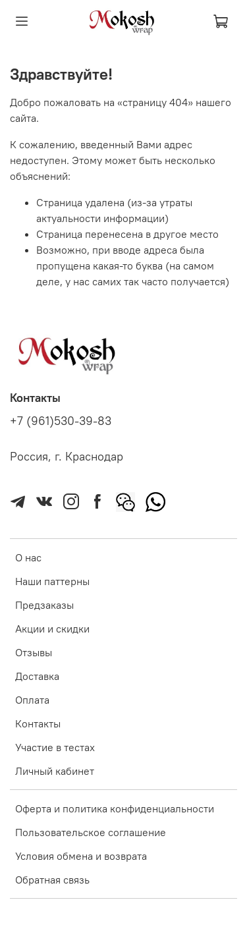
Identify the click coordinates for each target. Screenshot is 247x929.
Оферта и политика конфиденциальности (114, 808)
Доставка (37, 676)
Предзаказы (44, 604)
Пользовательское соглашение (90, 832)
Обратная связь (52, 879)
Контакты (38, 723)
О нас (28, 557)
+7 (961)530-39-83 (60, 421)
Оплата (32, 699)
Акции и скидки (52, 628)
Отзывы (33, 652)
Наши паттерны (52, 581)
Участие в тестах (55, 747)
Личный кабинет (54, 770)
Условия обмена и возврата (81, 855)
